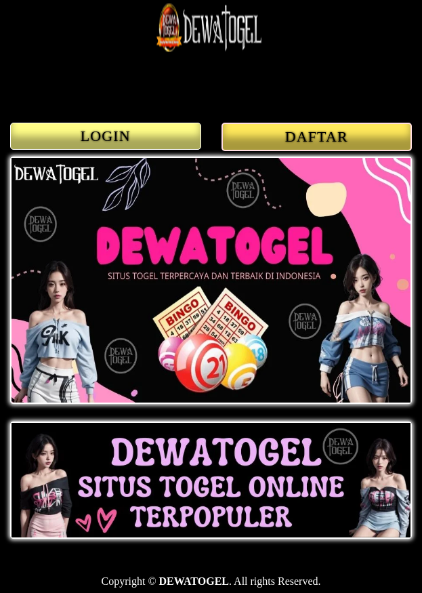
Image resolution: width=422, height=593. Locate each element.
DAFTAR (316, 136)
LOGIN (106, 135)
